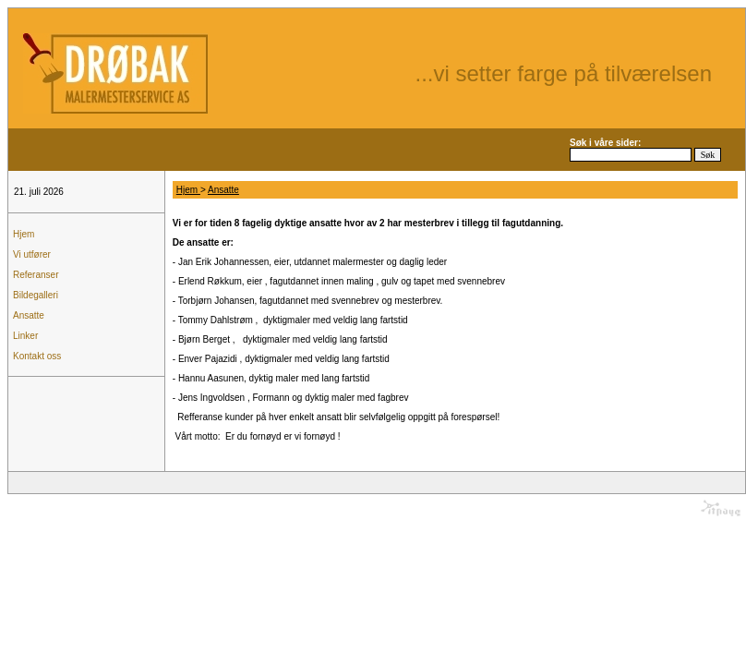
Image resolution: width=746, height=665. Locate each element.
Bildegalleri (35, 295)
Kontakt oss (37, 356)
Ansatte (28, 315)
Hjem (23, 234)
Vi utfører (32, 254)
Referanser (35, 275)
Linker (25, 336)
